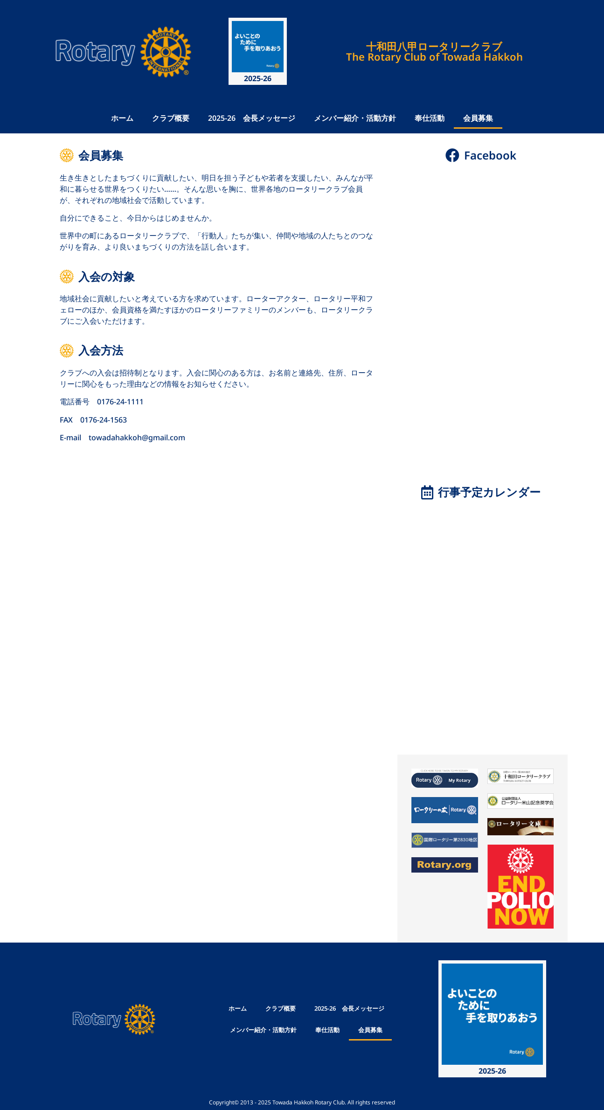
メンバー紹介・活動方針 (355, 118)
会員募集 (478, 118)
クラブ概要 (170, 118)
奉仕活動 (429, 118)
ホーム (122, 118)
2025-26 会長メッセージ (251, 118)
